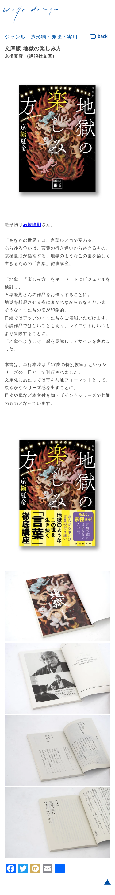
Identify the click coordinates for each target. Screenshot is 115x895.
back (99, 36)
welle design (30, 15)
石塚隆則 (32, 224)
